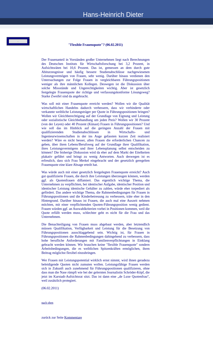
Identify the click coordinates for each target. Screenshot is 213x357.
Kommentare (73, 317)
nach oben (47, 302)
